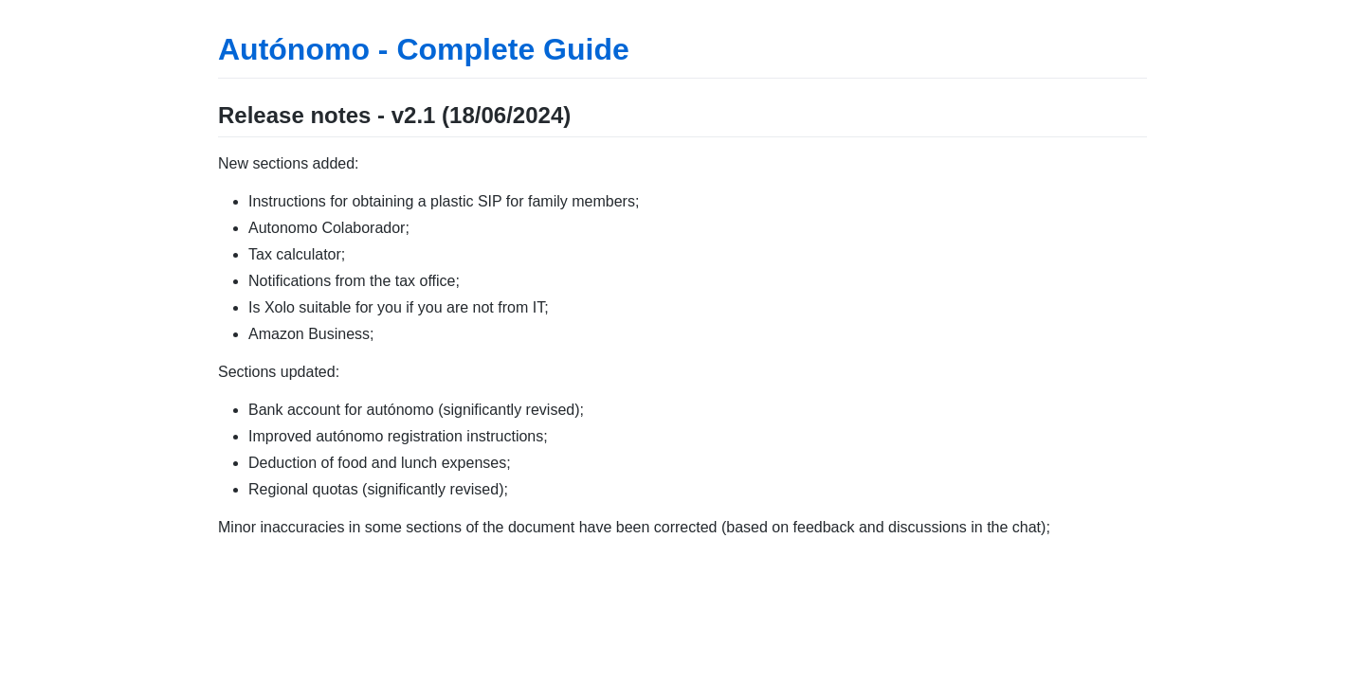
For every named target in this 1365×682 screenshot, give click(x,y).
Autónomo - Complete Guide (423, 49)
